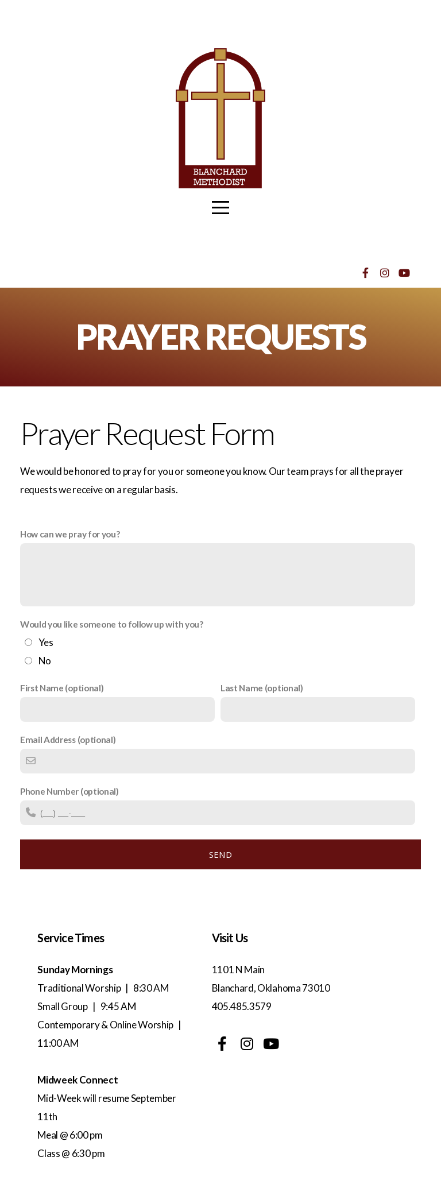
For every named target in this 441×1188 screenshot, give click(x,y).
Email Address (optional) (67, 739)
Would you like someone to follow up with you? (111, 624)
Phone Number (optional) (69, 791)
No (44, 661)
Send (220, 854)
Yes (45, 642)
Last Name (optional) (261, 688)
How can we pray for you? (69, 534)
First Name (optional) (61, 688)
